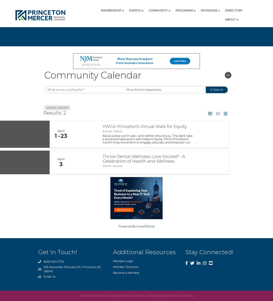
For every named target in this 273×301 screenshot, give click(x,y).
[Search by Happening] (165, 90)
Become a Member (126, 273)
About (230, 19)
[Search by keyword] (84, 90)
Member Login (123, 261)
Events (135, 10)
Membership (111, 10)
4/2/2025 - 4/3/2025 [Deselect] (57, 107)
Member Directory (126, 267)
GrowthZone (145, 226)
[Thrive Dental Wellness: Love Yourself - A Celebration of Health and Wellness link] (85, 162)
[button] (228, 75)
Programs (184, 10)
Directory (234, 10)
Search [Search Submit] (216, 89)
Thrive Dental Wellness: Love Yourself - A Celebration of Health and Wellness (144, 158)
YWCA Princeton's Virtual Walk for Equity (145, 126)
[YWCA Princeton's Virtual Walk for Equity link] (85, 134)
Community (158, 10)
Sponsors (209, 10)
